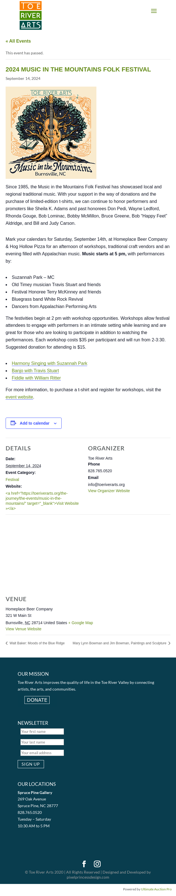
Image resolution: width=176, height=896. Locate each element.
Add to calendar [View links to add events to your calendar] (35, 423)
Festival (12, 479)
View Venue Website (23, 629)
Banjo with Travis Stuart (35, 370)
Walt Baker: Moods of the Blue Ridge (37, 643)
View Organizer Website (109, 490)
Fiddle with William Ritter (36, 378)
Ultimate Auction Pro (156, 889)
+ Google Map (80, 623)
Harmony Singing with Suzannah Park (49, 363)
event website (19, 397)
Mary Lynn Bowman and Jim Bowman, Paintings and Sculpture (120, 643)
